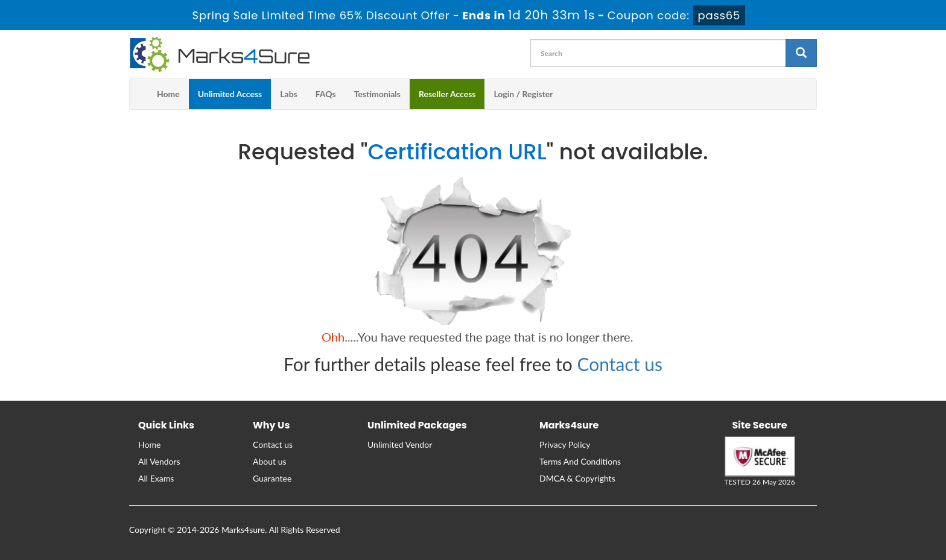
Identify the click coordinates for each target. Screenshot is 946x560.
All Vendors (159, 461)
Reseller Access (447, 94)
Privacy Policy (564, 444)
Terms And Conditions (580, 461)
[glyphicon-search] (801, 53)
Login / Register (523, 94)
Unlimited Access (230, 94)
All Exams (156, 478)
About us (270, 461)
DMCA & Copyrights (577, 478)
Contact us (619, 364)
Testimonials (377, 94)
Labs (288, 94)
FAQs (326, 94)
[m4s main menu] (139, 94)
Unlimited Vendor (399, 444)
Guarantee (272, 478)
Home (168, 94)
